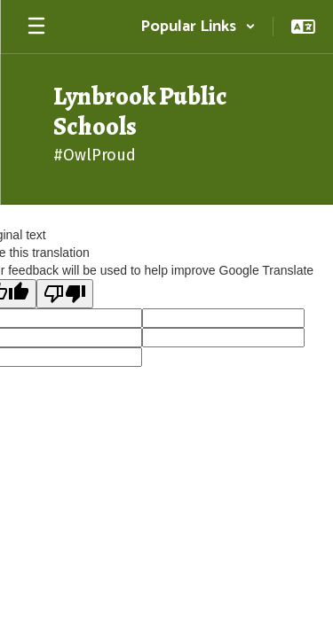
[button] (198, 26)
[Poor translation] (64, 293)
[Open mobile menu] (36, 26)
